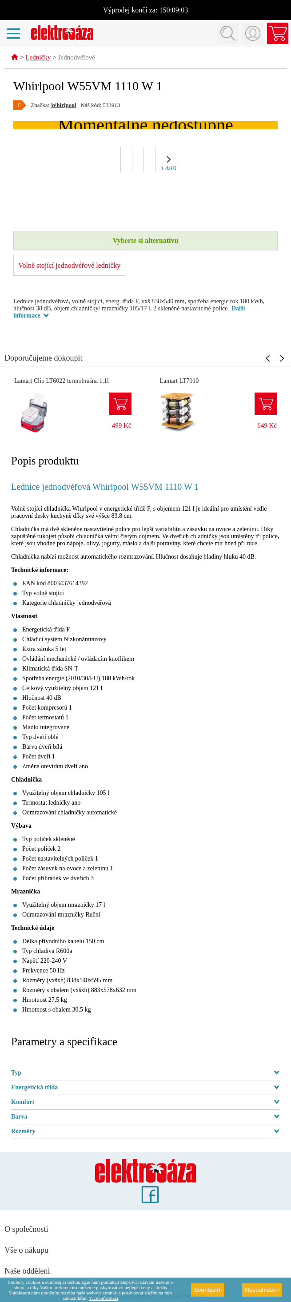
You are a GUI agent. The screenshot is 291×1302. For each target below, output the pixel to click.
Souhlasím (208, 1289)
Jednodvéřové (76, 58)
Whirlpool (63, 105)
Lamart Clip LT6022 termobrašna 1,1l (61, 381)
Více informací (103, 1298)
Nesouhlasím (262, 1289)
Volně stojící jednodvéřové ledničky (69, 266)
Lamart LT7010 (179, 381)
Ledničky (38, 58)
